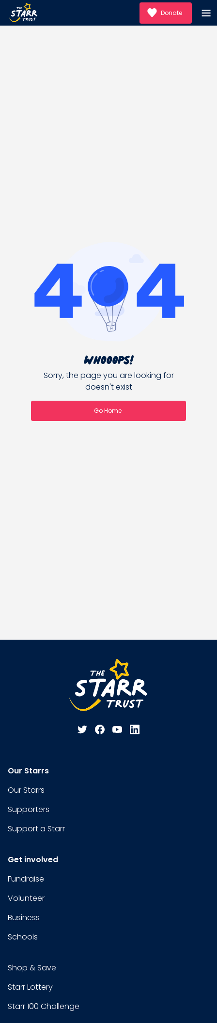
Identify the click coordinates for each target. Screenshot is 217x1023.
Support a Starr (36, 828)
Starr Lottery (30, 987)
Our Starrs (26, 790)
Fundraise (26, 878)
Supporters (28, 809)
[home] (23, 12)
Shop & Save (32, 967)
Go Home (108, 410)
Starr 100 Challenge (43, 1006)
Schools (23, 936)
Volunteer (26, 898)
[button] (207, 13)
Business (24, 917)
